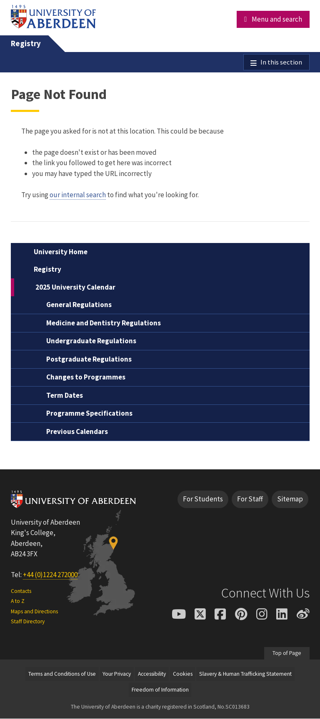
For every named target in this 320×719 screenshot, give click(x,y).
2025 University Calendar (75, 287)
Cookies (182, 674)
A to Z (18, 601)
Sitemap (290, 499)
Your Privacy (116, 674)
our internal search (78, 195)
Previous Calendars (77, 431)
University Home (61, 252)
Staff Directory (28, 621)
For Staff (250, 499)
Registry (26, 43)
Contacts (21, 591)
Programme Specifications (89, 414)
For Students (203, 499)
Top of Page (286, 653)
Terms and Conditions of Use (62, 674)
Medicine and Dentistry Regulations (103, 323)
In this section (281, 62)
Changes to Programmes (85, 377)
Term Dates (64, 395)
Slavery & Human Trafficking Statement (245, 674)
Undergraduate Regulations (91, 341)
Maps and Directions (34, 611)
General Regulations (79, 305)
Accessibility (152, 674)
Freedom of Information (160, 690)
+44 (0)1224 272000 (50, 575)
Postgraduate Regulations (89, 359)
